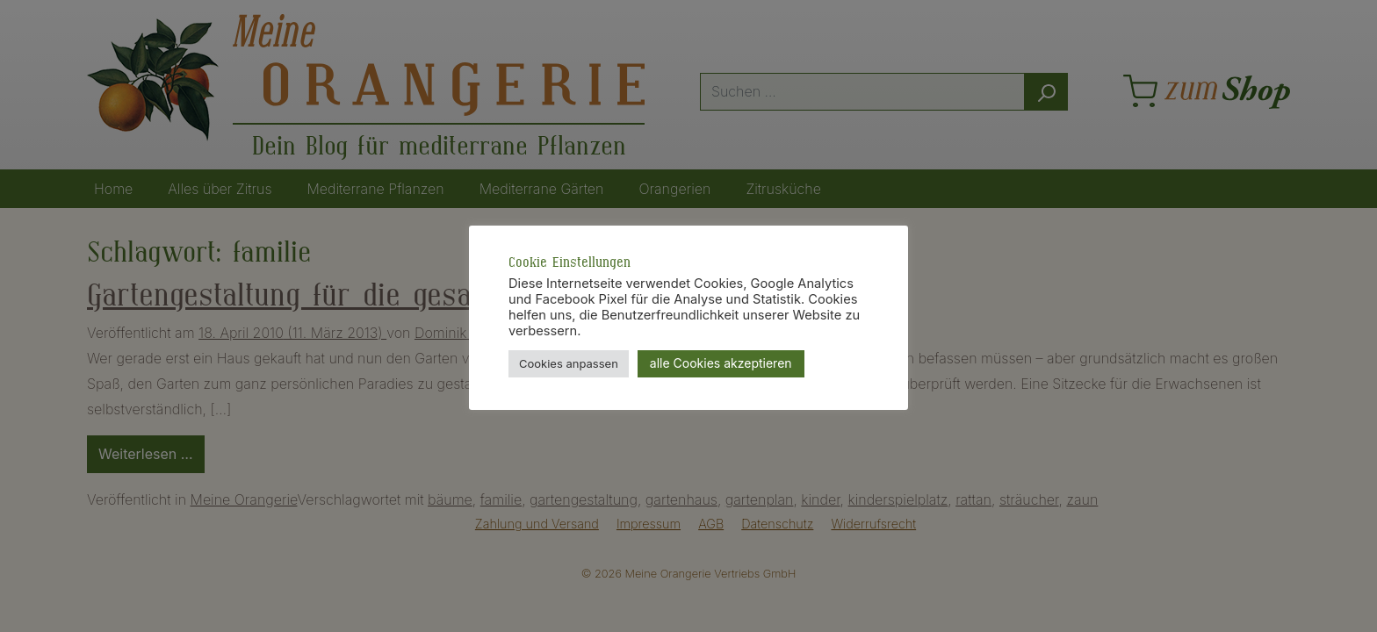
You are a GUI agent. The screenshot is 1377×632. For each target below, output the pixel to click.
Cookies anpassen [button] (568, 363)
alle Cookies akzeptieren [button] (721, 363)
